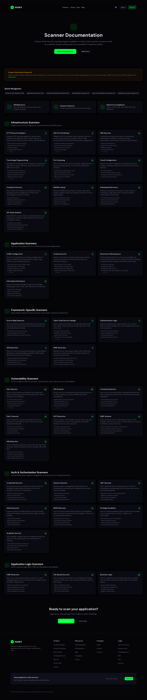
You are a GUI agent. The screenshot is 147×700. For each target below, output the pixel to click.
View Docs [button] (85, 51)
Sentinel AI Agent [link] (59, 645)
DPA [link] (119, 656)
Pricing (72, 7)
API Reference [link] (79, 648)
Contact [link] (99, 652)
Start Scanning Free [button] (65, 51)
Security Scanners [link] (60, 648)
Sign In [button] (123, 7)
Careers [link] (99, 648)
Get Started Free (66, 621)
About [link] (99, 645)
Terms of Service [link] (123, 645)
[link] (16, 642)
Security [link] (121, 663)
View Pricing (83, 621)
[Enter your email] (114, 679)
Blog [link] (76, 652)
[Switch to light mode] (115, 7)
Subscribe (129, 678)
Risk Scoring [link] (58, 652)
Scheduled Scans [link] (59, 656)
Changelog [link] (78, 656)
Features (65, 7)
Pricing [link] (56, 667)
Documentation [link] (80, 645)
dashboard (12, 77)
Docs (78, 7)
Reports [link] (56, 659)
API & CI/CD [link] (57, 663)
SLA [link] (119, 659)
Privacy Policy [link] (122, 648)
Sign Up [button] (132, 7)
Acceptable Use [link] (123, 652)
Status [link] (77, 659)
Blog (83, 7)
